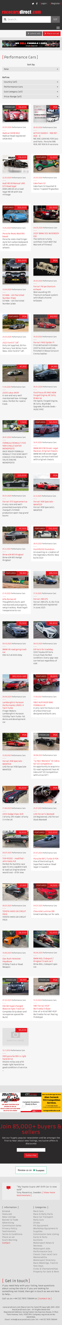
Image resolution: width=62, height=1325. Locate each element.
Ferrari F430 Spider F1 (43, 342)
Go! (55, 19)
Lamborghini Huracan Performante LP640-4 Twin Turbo (13, 705)
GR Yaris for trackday (43, 649)
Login (43, 3)
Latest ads (34, 33)
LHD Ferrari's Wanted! (43, 814)
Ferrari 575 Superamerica (14, 501)
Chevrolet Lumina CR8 (43, 911)
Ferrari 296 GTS (40, 599)
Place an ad (52, 33)
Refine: (6, 77)
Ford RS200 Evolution (43, 549)
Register (55, 3)
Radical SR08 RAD (11, 133)
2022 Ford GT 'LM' (10, 342)
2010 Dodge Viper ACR (12, 814)
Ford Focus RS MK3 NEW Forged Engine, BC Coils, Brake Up (44, 395)
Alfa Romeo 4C (9, 599)
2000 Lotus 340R (10, 393)
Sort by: (31, 64)
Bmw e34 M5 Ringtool (13, 554)
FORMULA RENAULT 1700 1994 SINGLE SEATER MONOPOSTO (14, 446)
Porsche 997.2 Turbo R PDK (46, 858)
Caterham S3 (39, 183)
